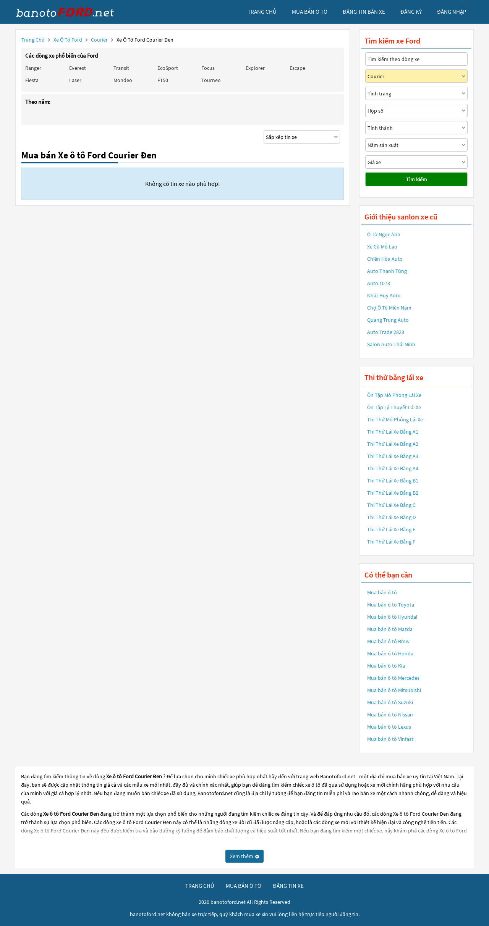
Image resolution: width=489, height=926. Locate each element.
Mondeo (122, 80)
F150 (162, 80)
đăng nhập (451, 11)
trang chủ (262, 11)
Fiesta (32, 80)
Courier (100, 39)
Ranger (33, 68)
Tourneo (211, 80)
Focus (208, 68)
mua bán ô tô (309, 11)
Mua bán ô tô (382, 592)
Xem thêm (244, 856)
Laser (75, 80)
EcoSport (167, 68)
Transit (121, 68)
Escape (297, 68)
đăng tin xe (288, 885)
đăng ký (411, 11)
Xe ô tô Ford (67, 39)
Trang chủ (33, 39)
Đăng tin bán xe (364, 11)
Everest (77, 68)
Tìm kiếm (416, 179)
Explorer (255, 68)
